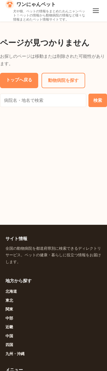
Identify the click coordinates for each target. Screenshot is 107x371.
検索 (97, 100)
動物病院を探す (63, 80)
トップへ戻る (19, 80)
